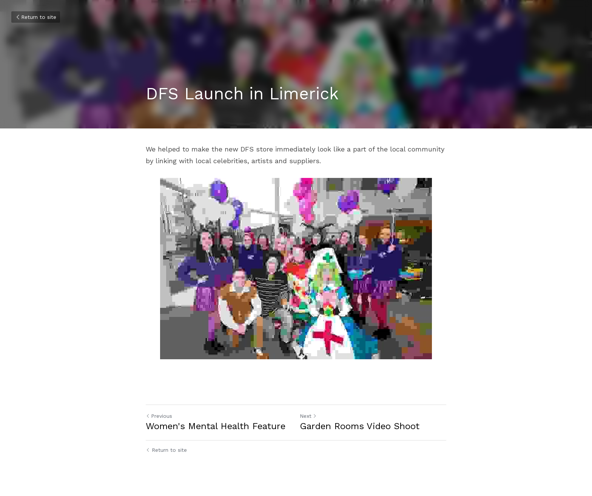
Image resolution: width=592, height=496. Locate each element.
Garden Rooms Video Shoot (359, 426)
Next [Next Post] (308, 416)
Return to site (35, 17)
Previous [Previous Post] (159, 416)
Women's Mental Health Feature (215, 426)
